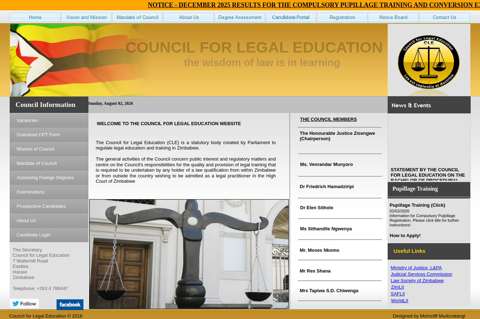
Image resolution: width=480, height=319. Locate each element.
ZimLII (397, 287)
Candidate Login (34, 234)
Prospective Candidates (41, 206)
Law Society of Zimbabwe (417, 280)
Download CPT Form (38, 134)
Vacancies (27, 120)
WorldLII (399, 300)
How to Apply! (405, 235)
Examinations (31, 192)
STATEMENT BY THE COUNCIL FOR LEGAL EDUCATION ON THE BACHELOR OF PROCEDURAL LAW (428, 179)
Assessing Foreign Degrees (45, 177)
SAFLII (398, 293)
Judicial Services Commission (421, 274)
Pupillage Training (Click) (417, 205)
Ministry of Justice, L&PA (416, 267)
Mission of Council (36, 149)
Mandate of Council (37, 163)
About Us (26, 220)
